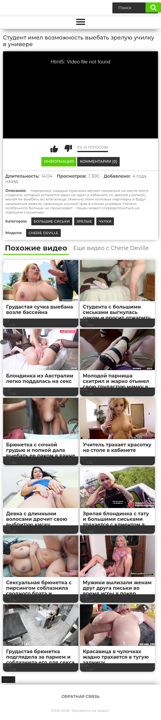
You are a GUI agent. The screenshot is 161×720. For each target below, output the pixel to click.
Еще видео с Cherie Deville (111, 248)
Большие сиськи (52, 221)
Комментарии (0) (98, 161)
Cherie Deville (43, 233)
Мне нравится (54, 148)
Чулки (105, 221)
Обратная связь (80, 696)
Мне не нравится (68, 148)
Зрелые (84, 221)
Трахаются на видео (90, 710)
